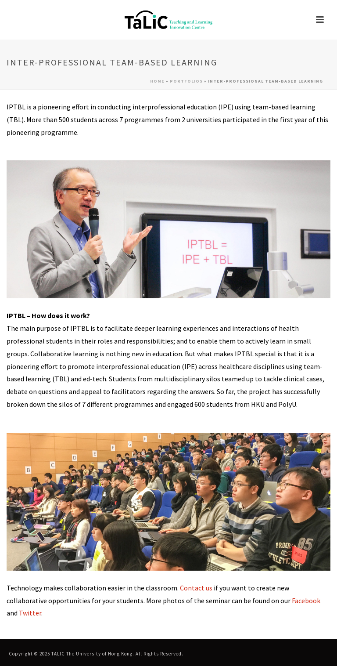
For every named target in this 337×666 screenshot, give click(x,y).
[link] (168, 20)
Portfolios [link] (186, 81)
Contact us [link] (196, 587)
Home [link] (157, 81)
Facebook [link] (306, 600)
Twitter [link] (30, 612)
